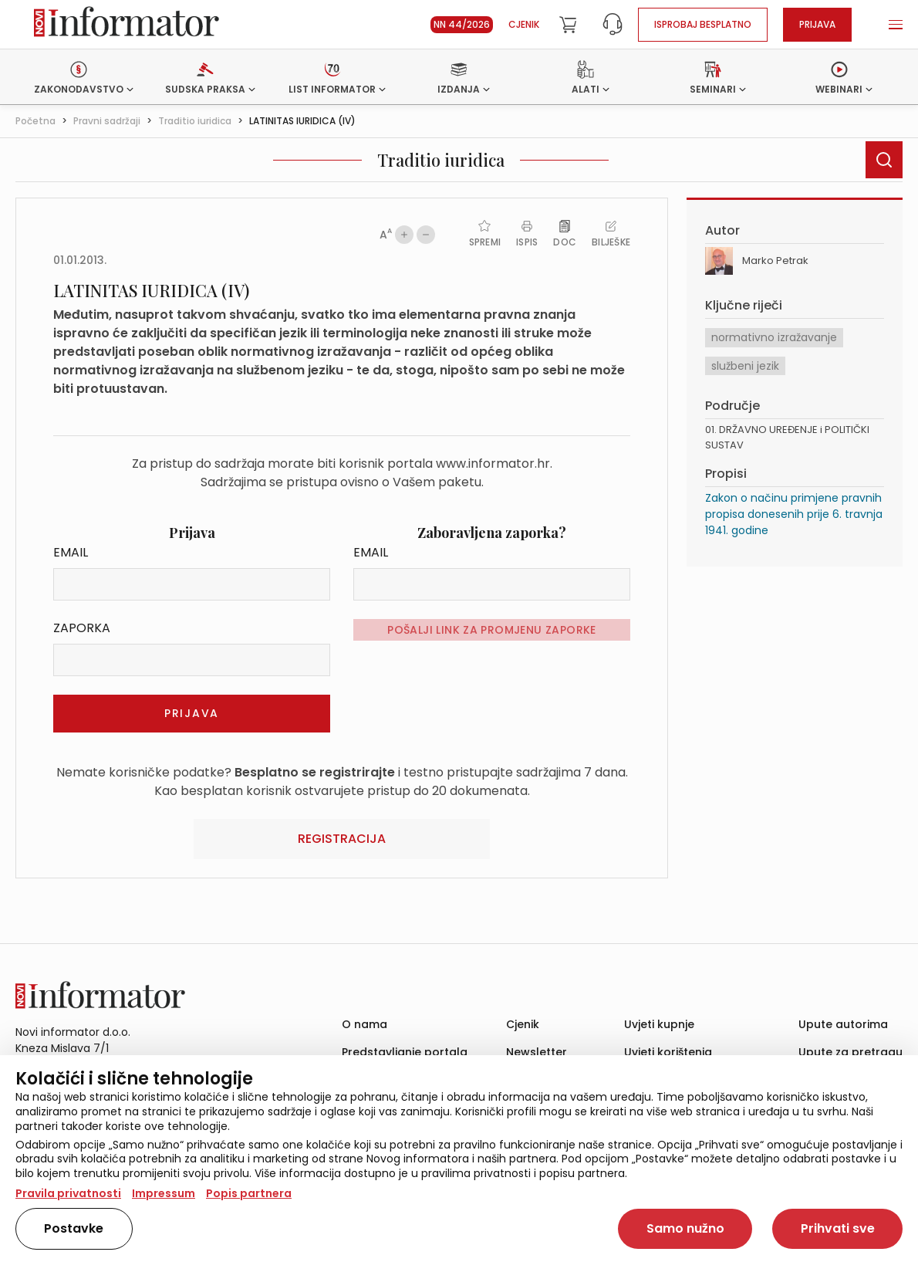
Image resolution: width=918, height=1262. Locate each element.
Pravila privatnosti (68, 1193)
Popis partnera (249, 1193)
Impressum (163, 1193)
